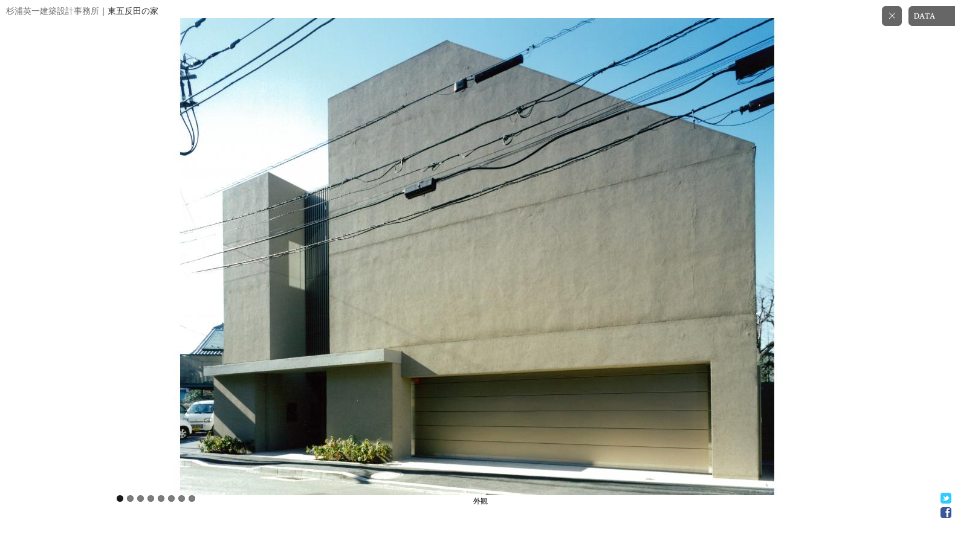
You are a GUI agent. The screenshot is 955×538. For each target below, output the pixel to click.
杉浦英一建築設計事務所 (52, 11)
